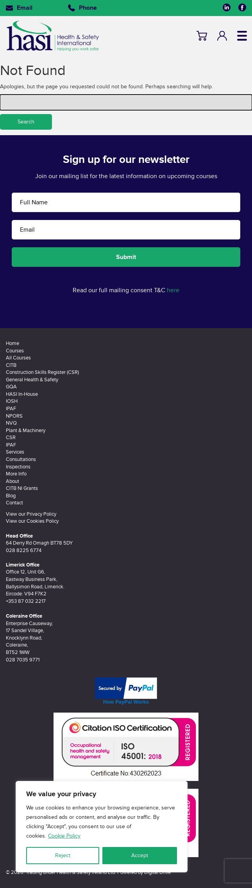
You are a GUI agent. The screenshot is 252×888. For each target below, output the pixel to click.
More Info (16, 474)
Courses (15, 351)
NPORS (14, 416)
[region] (102, 826)
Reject (62, 855)
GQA (11, 387)
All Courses (18, 358)
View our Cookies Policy (32, 521)
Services (15, 452)
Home (12, 343)
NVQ (11, 423)
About (12, 481)
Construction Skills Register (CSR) (42, 372)
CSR (11, 437)
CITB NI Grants (22, 488)
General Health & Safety (32, 380)
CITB (11, 365)
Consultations (21, 459)
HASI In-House (22, 394)
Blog (11, 496)
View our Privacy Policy (31, 514)
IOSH (12, 401)
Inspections (18, 467)
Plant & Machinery (25, 430)
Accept (139, 855)
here (173, 290)
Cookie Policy (64, 836)
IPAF (11, 409)
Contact (14, 503)
